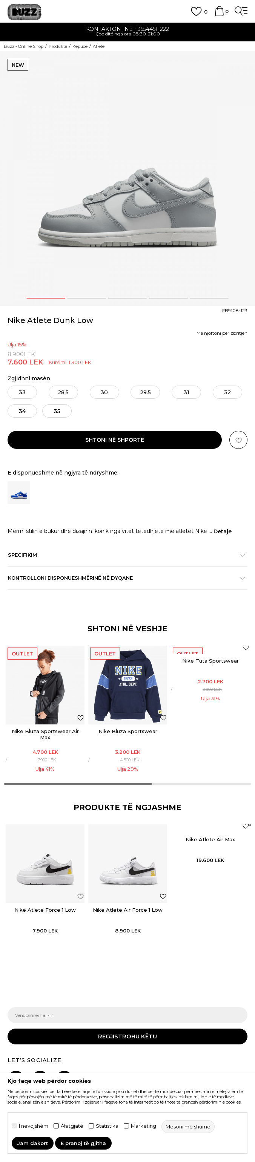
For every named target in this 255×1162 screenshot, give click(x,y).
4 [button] (168, 298)
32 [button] (227, 392)
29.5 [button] (145, 392)
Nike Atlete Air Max (210, 839)
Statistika (107, 1126)
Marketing (143, 1126)
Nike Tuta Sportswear (210, 661)
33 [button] (22, 392)
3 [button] (127, 298)
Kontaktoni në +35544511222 (127, 29)
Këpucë (80, 46)
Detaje (223, 531)
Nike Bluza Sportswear (127, 731)
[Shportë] (219, 14)
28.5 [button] (63, 392)
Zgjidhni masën (29, 378)
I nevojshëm (33, 1126)
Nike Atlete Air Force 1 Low (128, 910)
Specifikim (124, 555)
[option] (127, 32)
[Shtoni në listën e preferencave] (80, 717)
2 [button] (86, 298)
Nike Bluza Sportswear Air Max (45, 734)
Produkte (58, 46)
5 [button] (209, 298)
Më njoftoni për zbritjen (222, 333)
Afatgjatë (72, 1126)
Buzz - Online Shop (23, 46)
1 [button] (46, 298)
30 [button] (104, 392)
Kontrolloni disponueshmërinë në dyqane (124, 578)
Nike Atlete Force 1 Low (45, 910)
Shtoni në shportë (114, 439)
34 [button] (22, 411)
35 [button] (57, 411)
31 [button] (186, 392)
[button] (238, 440)
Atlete (98, 46)
